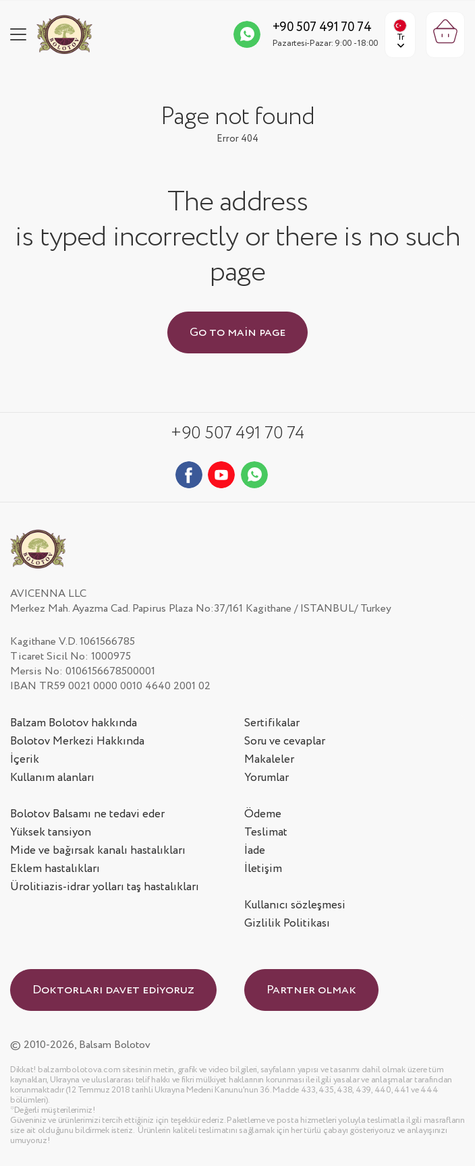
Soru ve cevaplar (284, 741)
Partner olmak (311, 990)
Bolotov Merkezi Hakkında (77, 741)
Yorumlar (266, 777)
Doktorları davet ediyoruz (113, 990)
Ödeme (262, 814)
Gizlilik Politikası (287, 923)
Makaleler (269, 759)
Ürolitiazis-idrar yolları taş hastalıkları (104, 887)
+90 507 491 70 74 (322, 27)
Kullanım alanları (52, 777)
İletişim (263, 869)
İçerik (24, 759)
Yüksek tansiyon (50, 832)
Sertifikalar (272, 723)
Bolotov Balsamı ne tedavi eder (87, 814)
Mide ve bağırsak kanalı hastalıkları (98, 850)
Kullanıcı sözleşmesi (294, 905)
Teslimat (265, 832)
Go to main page (237, 332)
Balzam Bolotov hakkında (73, 723)
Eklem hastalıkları (55, 869)
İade (254, 850)
